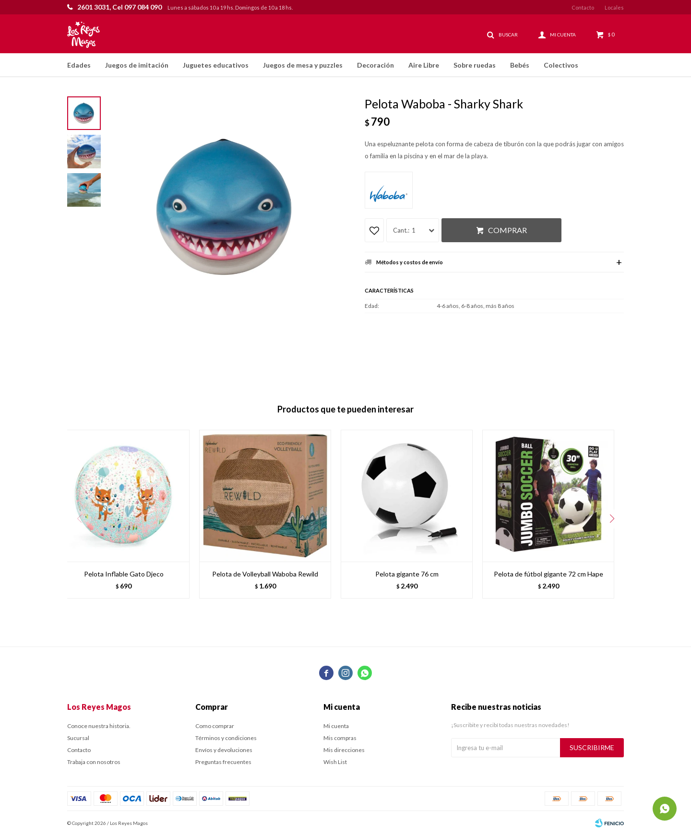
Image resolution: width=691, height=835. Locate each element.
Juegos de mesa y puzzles (303, 65)
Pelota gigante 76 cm (407, 574)
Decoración (375, 65)
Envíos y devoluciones (223, 749)
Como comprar (214, 725)
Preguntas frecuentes (223, 761)
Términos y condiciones (226, 737)
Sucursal (78, 737)
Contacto (583, 7)
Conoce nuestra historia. (99, 725)
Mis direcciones (344, 749)
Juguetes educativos (216, 65)
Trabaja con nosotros (93, 761)
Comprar (507, 230)
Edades (79, 65)
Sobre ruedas (474, 65)
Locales (614, 7)
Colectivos (561, 65)
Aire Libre (423, 65)
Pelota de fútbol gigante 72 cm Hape (548, 574)
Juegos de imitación (136, 65)
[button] (612, 518)
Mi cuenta (336, 725)
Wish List (335, 761)
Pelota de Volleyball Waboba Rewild (265, 574)
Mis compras (340, 737)
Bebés (519, 65)
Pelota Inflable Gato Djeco (124, 574)
